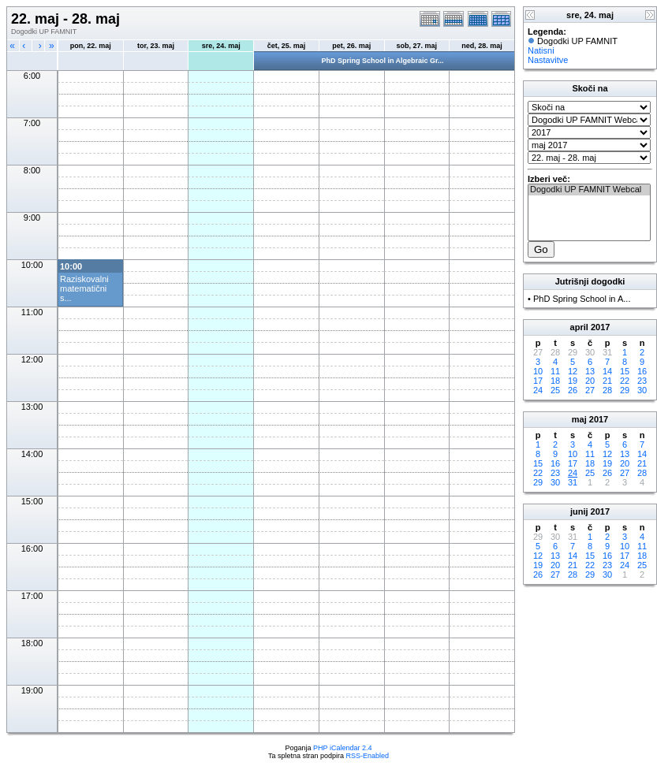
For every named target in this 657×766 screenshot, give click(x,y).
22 (624, 380)
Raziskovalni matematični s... (84, 288)
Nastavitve (548, 60)
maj (579, 419)
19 (572, 380)
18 (555, 380)
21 (607, 380)
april (579, 327)
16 (642, 371)
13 (590, 371)
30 (642, 390)
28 (607, 390)
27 (590, 390)
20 (590, 380)
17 (538, 380)
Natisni (541, 50)
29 (624, 390)
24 (538, 390)
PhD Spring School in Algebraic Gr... (382, 61)
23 (642, 380)
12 (572, 371)
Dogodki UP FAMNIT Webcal (589, 189)
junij (579, 511)
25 (555, 390)
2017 (600, 327)
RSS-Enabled (368, 756)
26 (572, 390)
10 (538, 371)
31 (572, 482)
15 (624, 371)
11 (555, 371)
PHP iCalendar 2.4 (342, 748)
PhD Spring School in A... (582, 298)
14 (607, 371)
